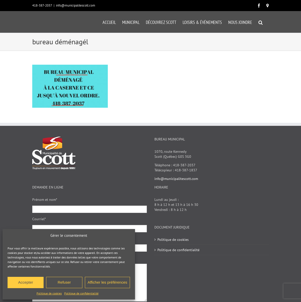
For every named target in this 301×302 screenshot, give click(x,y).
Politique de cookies (49, 293)
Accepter (25, 282)
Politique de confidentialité (81, 293)
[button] (260, 21)
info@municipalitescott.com (75, 5)
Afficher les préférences (107, 282)
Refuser (64, 282)
